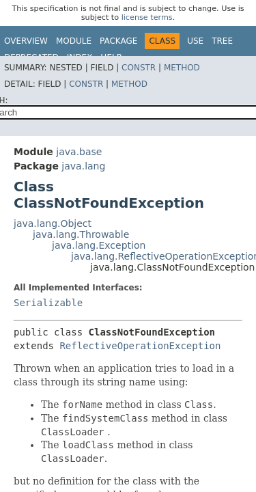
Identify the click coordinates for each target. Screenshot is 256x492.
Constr (139, 67)
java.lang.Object (52, 223)
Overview (26, 41)
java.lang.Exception (98, 245)
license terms (147, 17)
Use (195, 41)
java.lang (83, 166)
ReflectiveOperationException (140, 345)
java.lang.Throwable (81, 234)
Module (73, 41)
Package (118, 41)
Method (182, 67)
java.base (79, 151)
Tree (222, 41)
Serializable (48, 302)
